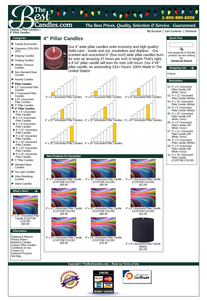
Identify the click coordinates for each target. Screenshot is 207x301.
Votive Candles (23, 183)
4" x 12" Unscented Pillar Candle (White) (183, 97)
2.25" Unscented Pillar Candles (24, 101)
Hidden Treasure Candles (24, 66)
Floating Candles (24, 60)
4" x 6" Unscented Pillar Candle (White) (183, 109)
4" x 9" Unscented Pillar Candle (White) (183, 141)
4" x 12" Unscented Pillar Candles (26, 131)
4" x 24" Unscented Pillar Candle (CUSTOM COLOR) (103, 239)
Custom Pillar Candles (23, 245)
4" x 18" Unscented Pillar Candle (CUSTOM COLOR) (103, 180)
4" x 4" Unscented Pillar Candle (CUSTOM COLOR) (143, 180)
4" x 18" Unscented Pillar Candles (26, 143)
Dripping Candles (24, 56)
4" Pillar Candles (20, 32)
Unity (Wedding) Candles (24, 178)
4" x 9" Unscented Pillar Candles (25, 125)
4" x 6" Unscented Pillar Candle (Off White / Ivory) (181, 89)
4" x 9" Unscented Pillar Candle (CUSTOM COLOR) (64, 180)
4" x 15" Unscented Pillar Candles (26, 137)
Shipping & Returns (22, 236)
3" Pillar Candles (24, 105)
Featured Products (21, 253)
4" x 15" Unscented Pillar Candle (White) (183, 103)
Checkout (191, 31)
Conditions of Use (21, 247)
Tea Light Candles (25, 172)
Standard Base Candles (23, 166)
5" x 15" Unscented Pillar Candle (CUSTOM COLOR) (25, 218)
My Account (154, 31)
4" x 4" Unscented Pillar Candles (25, 113)
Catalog (14, 29)
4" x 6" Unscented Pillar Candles (25, 119)
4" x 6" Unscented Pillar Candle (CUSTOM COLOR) (143, 210)
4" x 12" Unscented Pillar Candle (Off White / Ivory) (182, 134)
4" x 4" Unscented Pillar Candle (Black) (143, 245)
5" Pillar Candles (24, 160)
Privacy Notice (19, 239)
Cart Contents (173, 31)
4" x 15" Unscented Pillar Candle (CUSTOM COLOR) (64, 239)
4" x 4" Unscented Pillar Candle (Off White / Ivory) (181, 149)
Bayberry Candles (21, 242)
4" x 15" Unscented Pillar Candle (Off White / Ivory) (182, 116)
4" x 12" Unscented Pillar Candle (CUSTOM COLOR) (64, 210)
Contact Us (17, 250)
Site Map (16, 256)
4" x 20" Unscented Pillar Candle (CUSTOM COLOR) (103, 210)
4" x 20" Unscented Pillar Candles (26, 149)
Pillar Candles (30, 29)
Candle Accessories (26, 44)
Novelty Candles (24, 79)
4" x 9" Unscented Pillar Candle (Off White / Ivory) (181, 125)
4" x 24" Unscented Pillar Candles (26, 155)
